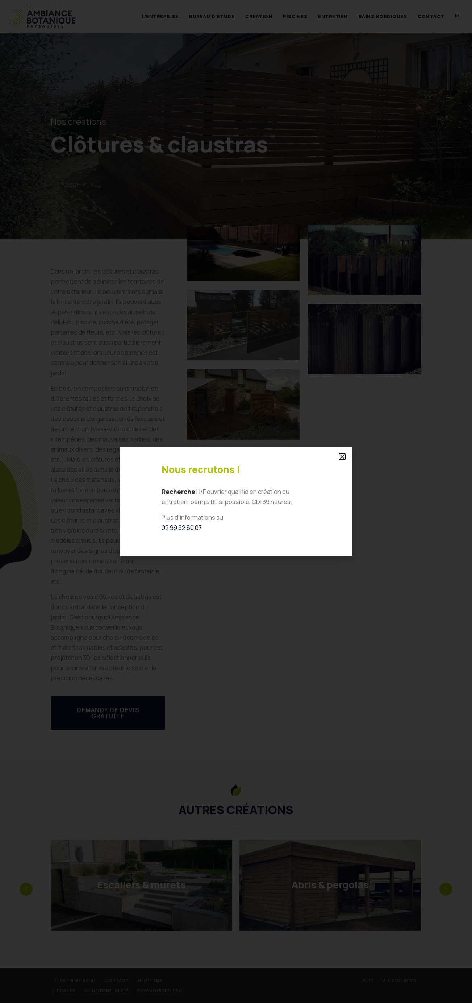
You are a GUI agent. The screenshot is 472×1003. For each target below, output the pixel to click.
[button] (342, 456)
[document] (236, 501)
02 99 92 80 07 (182, 527)
